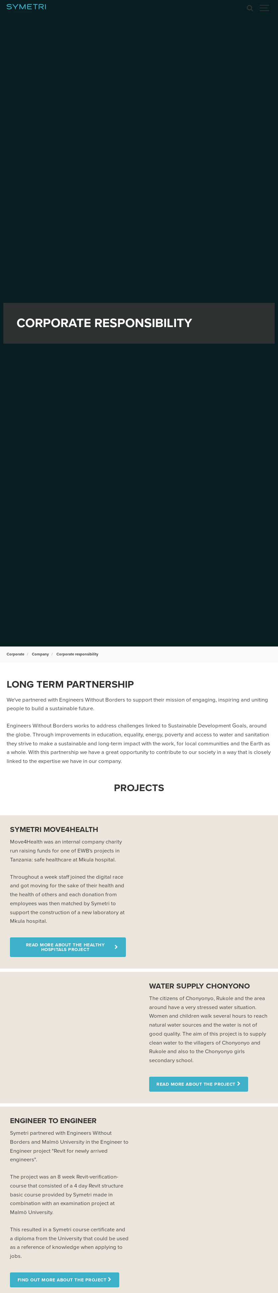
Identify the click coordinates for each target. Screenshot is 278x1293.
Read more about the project (195, 1084)
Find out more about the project (62, 1280)
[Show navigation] (264, 8)
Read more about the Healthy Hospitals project (65, 947)
